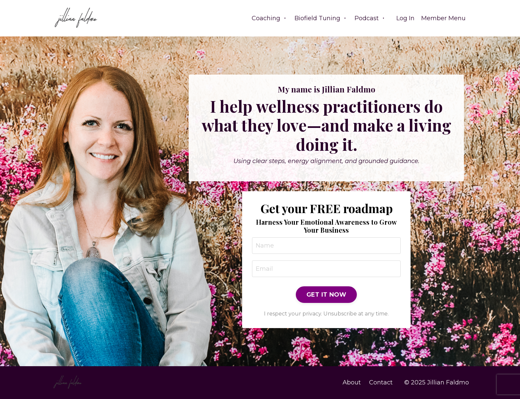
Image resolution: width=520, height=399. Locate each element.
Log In (405, 18)
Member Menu (443, 18)
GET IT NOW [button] (326, 294)
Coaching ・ (270, 18)
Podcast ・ (370, 18)
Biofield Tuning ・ (321, 18)
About (352, 382)
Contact (381, 382)
